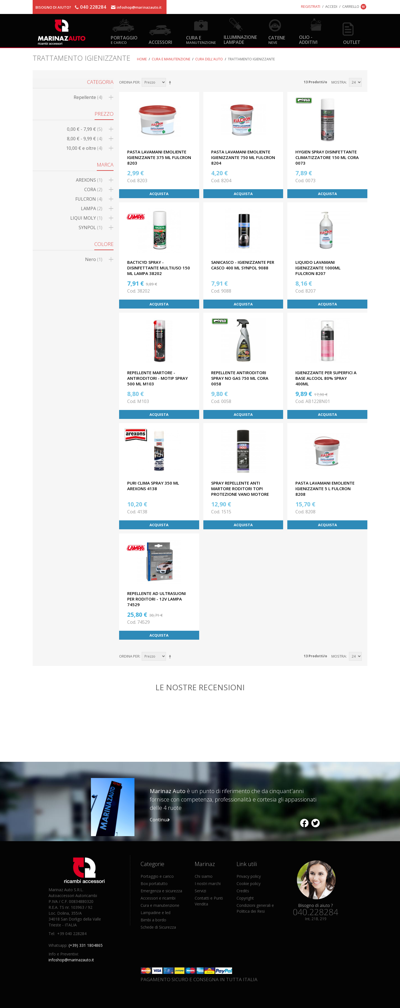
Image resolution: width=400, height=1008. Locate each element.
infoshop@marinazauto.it (139, 7)
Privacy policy (249, 876)
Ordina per (129, 82)
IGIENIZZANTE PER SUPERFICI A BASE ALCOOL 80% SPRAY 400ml (325, 378)
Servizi (200, 890)
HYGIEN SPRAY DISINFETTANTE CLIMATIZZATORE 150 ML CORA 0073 (327, 157)
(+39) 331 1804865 (86, 945)
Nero (93, 259)
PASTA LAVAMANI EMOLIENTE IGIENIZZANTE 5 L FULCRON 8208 (325, 488)
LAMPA (91, 208)
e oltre (84, 148)
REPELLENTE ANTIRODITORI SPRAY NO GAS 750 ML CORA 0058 (239, 378)
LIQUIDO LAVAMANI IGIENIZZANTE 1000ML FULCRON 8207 (318, 267)
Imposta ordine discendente (171, 82)
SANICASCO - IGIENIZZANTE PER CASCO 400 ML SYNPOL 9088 (242, 265)
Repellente (88, 97)
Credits (243, 890)
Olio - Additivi (308, 39)
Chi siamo (204, 876)
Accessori (160, 42)
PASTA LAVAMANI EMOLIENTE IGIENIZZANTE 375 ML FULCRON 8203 (159, 157)
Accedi (331, 6)
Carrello (350, 6)
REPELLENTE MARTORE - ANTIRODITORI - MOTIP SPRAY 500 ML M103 (157, 378)
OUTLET (351, 42)
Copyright (245, 898)
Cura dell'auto (209, 59)
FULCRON (88, 199)
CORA (93, 189)
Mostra (338, 82)
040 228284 (93, 7)
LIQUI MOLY (86, 218)
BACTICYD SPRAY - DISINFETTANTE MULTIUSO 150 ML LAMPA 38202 (158, 267)
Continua (159, 820)
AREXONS (89, 180)
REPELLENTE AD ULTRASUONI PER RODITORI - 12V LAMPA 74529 (156, 598)
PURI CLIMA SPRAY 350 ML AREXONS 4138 (153, 485)
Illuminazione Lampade (240, 39)
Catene (276, 39)
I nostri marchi (208, 883)
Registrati (310, 6)
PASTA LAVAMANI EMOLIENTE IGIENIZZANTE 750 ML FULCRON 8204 (243, 157)
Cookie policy (249, 883)
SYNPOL (90, 227)
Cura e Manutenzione (171, 59)
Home (142, 59)
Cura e (201, 39)
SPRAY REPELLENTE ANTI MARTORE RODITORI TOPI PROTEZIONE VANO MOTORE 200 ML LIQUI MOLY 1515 (240, 491)
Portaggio (124, 39)
